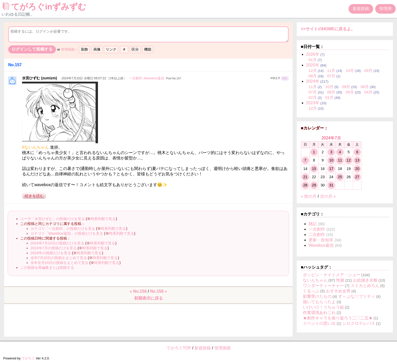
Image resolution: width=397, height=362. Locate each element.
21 (305, 177)
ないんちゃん (315, 280)
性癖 (340, 280)
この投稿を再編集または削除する (47, 267)
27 (357, 177)
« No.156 (138, 291)
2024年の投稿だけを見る (51, 253)
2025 (312, 65)
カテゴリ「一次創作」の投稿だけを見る (63, 228)
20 (357, 169)
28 (305, 185)
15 (314, 169)
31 (331, 185)
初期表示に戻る (148, 298)
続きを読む (34, 196)
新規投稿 (361, 8)
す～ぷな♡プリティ (356, 296)
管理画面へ (69, 49)
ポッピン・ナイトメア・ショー (331, 275)
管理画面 (222, 348)
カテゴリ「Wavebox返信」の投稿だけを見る (67, 233)
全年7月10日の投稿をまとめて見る (59, 258)
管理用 (385, 8)
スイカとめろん (365, 285)
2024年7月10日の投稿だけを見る (57, 243)
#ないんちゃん (35, 147)
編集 (284, 78)
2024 (312, 81)
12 (348, 160)
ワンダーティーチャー (323, 285)
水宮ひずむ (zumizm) (39, 78)
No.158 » (158, 291)
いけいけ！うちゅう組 (323, 307)
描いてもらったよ (319, 302)
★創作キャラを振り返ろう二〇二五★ (338, 318)
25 (340, 177)
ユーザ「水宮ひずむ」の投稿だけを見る (52, 219)
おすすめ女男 (338, 291)
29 (314, 185)
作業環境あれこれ (319, 312)
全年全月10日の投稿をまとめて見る (59, 263)
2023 (312, 103)
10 (331, 160)
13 (357, 160)
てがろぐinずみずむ (45, 6)
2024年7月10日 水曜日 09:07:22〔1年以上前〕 (94, 78)
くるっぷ (311, 291)
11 (340, 160)
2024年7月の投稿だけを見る (54, 248)
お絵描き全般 (365, 280)
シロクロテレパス (358, 323)
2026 (312, 54)
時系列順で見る (103, 219)
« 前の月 (308, 196)
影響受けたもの (317, 296)
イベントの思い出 (319, 323)
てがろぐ (28, 358)
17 (331, 169)
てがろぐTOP (178, 348)
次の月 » (328, 196)
